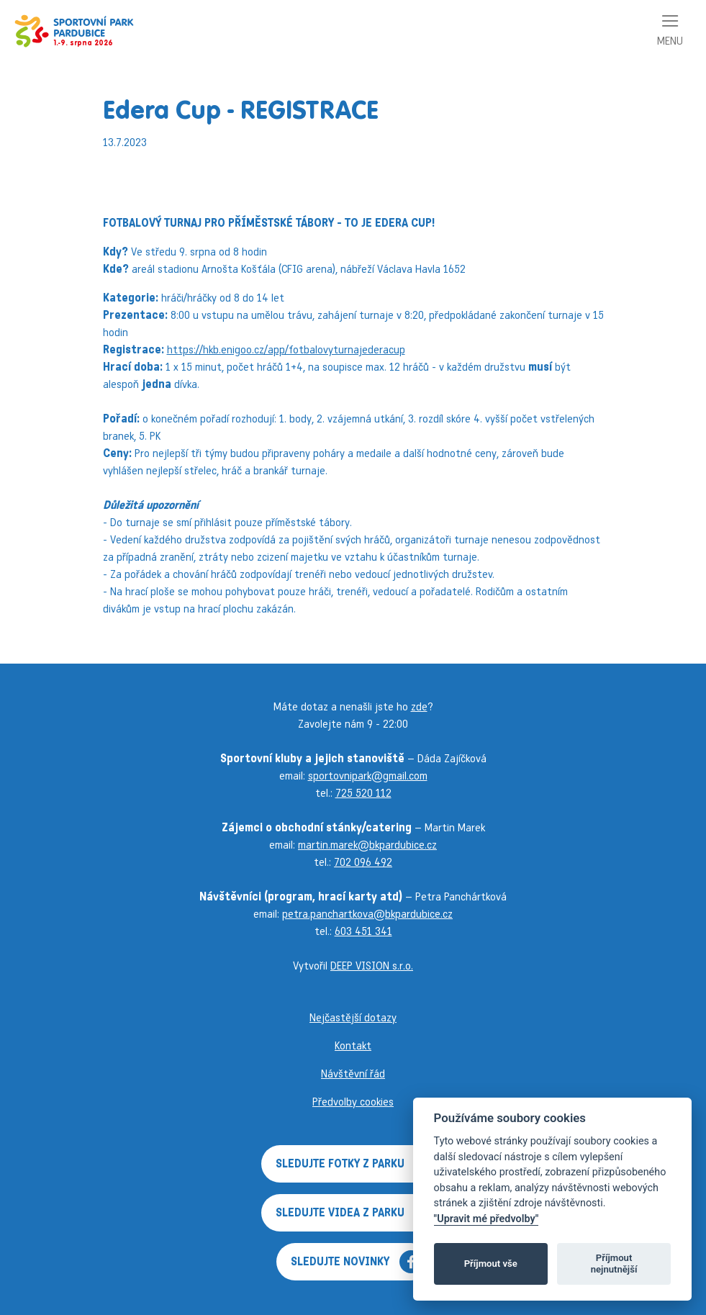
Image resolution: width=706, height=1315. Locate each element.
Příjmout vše (490, 1263)
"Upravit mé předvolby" (486, 1219)
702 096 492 (363, 862)
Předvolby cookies (353, 1101)
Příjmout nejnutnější (614, 1263)
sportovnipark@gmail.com (367, 775)
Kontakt (353, 1045)
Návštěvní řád (353, 1073)
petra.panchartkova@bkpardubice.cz (367, 914)
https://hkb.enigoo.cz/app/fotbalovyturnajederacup (286, 349)
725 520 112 (363, 793)
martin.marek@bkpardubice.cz (367, 844)
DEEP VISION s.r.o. (371, 965)
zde (419, 706)
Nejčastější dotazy (353, 1017)
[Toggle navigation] (670, 31)
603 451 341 (363, 931)
